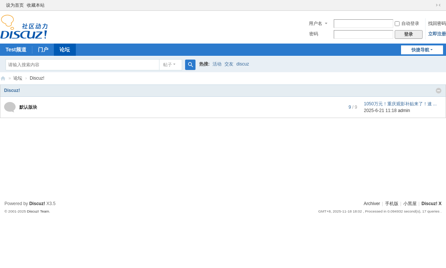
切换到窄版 (438, 5)
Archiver (372, 203)
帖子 (167, 64)
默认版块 (28, 107)
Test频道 (16, 49)
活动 (217, 64)
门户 (43, 49)
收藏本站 (36, 5)
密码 (313, 33)
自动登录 (407, 23)
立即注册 (437, 33)
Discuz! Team (38, 211)
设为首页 (15, 5)
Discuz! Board (3, 78)
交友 (228, 64)
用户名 (315, 23)
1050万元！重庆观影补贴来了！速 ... (400, 103)
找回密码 (437, 23)
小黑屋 (410, 203)
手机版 (391, 203)
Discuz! (12, 90)
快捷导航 (420, 49)
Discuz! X (431, 203)
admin (404, 110)
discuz (242, 64)
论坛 (64, 49)
